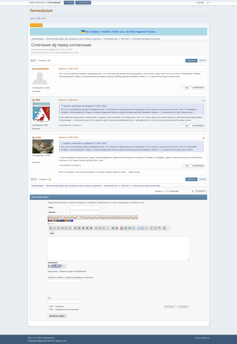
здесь (122, 32)
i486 (37, 100)
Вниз (33, 61)
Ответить (191, 61)
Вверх (33, 179)
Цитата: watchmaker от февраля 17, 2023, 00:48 (84, 106)
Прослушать (53, 271)
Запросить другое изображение (73, 271)
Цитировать (197, 88)
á (48, 223)
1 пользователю (65, 125)
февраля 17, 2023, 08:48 (68, 137)
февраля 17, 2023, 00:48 (68, 69)
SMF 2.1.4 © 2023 (34, 338)
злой (38, 137)
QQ (185, 88)
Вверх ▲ (206, 338)
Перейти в (159, 191)
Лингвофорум (41, 10)
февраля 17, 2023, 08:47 (68, 100)
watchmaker (42, 68)
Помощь (198, 338)
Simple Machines (48, 338)
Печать (202, 61)
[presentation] (71, 290)
